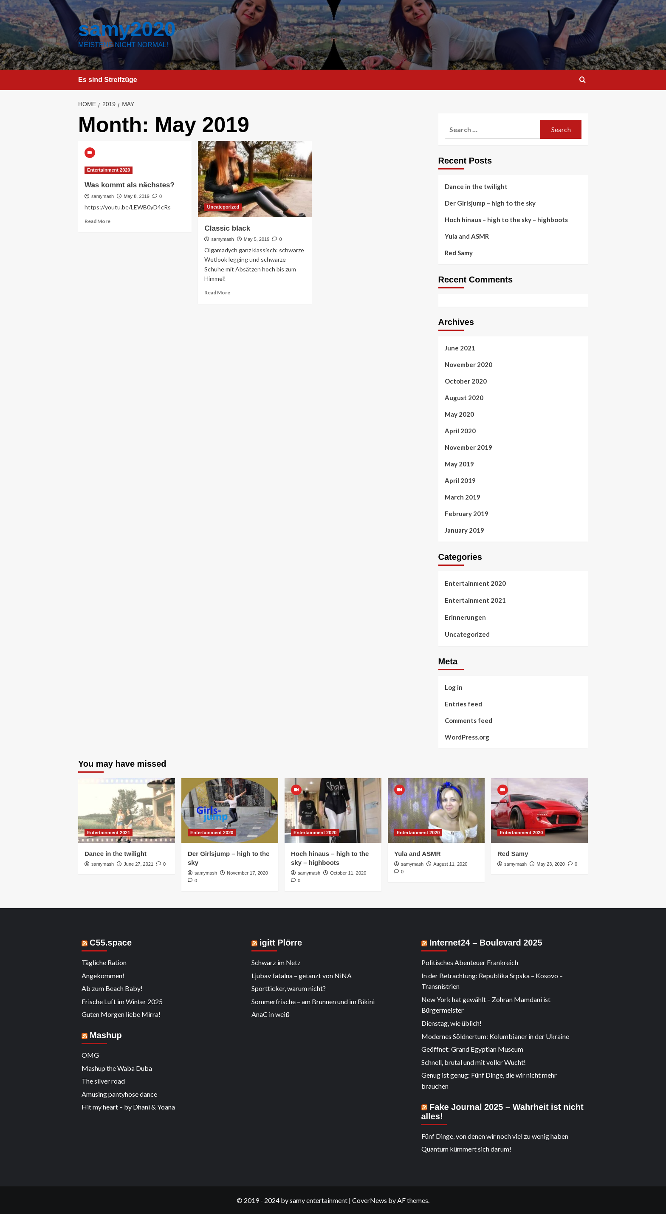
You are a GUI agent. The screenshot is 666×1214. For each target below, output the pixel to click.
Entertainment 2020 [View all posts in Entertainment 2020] (108, 169)
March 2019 (462, 497)
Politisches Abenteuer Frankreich (469, 962)
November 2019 (468, 447)
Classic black (227, 228)
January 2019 (464, 530)
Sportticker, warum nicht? (288, 988)
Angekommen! (103, 975)
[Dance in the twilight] (126, 810)
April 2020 (460, 431)
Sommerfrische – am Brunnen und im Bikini (313, 1001)
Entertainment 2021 (475, 600)
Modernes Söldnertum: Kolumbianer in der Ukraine (495, 1036)
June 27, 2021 (138, 864)
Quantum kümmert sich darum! (466, 1149)
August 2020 (464, 397)
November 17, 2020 (247, 872)
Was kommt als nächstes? (130, 185)
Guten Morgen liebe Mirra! (121, 1014)
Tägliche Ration (104, 962)
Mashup (106, 1035)
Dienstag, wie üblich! (451, 1023)
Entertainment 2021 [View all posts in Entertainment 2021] (108, 832)
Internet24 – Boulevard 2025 (485, 942)
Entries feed (463, 704)
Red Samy (459, 253)
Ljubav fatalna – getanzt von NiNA (301, 975)
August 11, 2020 (450, 864)
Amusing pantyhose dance (119, 1094)
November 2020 (468, 364)
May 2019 (459, 464)
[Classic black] (254, 179)
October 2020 (466, 381)
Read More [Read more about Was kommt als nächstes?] (97, 221)
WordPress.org (467, 737)
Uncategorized (467, 634)
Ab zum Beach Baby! (112, 988)
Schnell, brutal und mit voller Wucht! (473, 1062)
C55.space (111, 942)
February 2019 (466, 513)
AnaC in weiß (270, 1014)
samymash (102, 196)
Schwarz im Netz (276, 962)
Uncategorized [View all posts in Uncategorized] (223, 206)
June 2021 (460, 348)
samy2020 (127, 29)
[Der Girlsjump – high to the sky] (229, 810)
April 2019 (460, 480)
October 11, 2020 (348, 872)
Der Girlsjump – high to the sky (490, 203)
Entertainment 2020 (475, 583)
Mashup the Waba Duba (117, 1068)
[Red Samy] (539, 810)
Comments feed (468, 720)
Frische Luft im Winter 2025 (122, 1001)
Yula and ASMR (467, 236)
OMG (90, 1055)
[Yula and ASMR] (436, 810)
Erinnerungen (465, 617)
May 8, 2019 (137, 196)
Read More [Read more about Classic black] (217, 292)
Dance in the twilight (476, 186)
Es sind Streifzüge (107, 79)
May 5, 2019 (257, 239)
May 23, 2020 (550, 864)
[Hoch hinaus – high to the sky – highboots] (333, 810)
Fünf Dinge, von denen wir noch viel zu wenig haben (494, 1136)
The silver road (103, 1081)
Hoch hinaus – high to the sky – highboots (506, 219)
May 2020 (459, 414)
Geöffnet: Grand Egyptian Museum (472, 1049)
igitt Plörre (281, 942)
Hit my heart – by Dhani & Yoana (128, 1107)
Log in (454, 687)
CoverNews (369, 1200)
